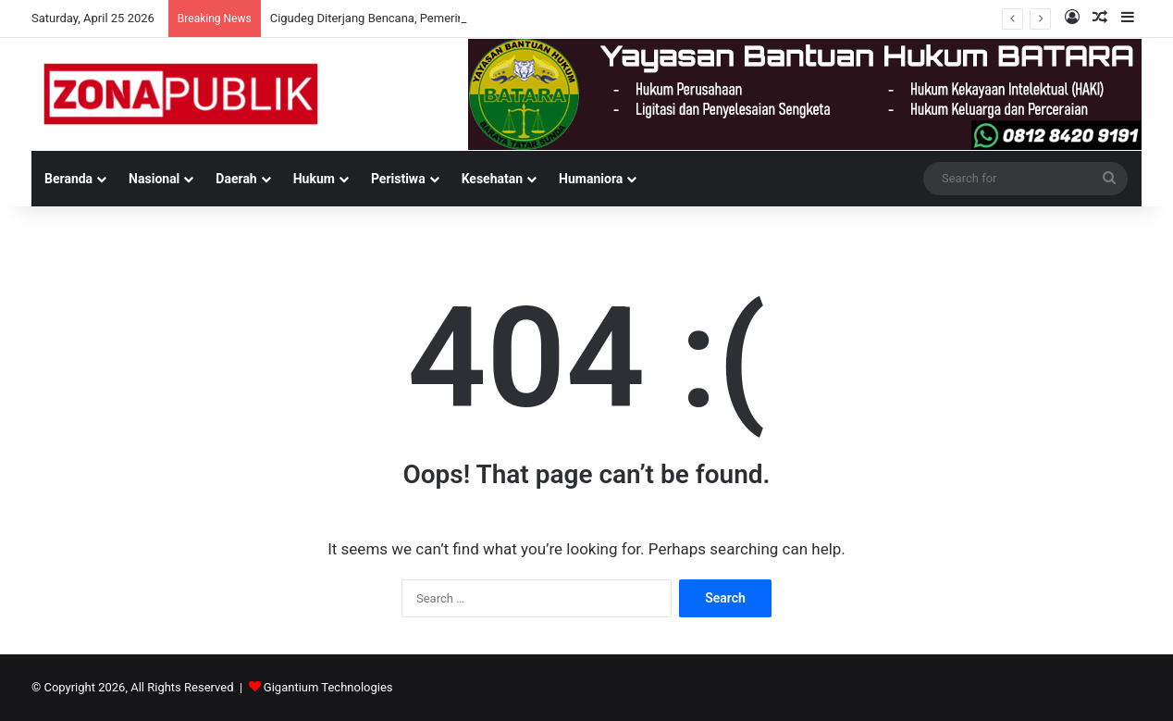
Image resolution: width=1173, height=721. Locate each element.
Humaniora (591, 178)
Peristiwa (398, 178)
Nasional (154, 178)
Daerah (236, 178)
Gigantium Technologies (328, 687)
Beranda (68, 178)
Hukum (314, 178)
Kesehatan (492, 178)
